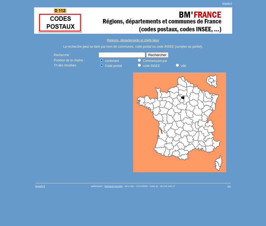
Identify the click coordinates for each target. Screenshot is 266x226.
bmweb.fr (227, 3)
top (229, 186)
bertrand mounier (114, 186)
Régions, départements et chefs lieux (133, 40)
